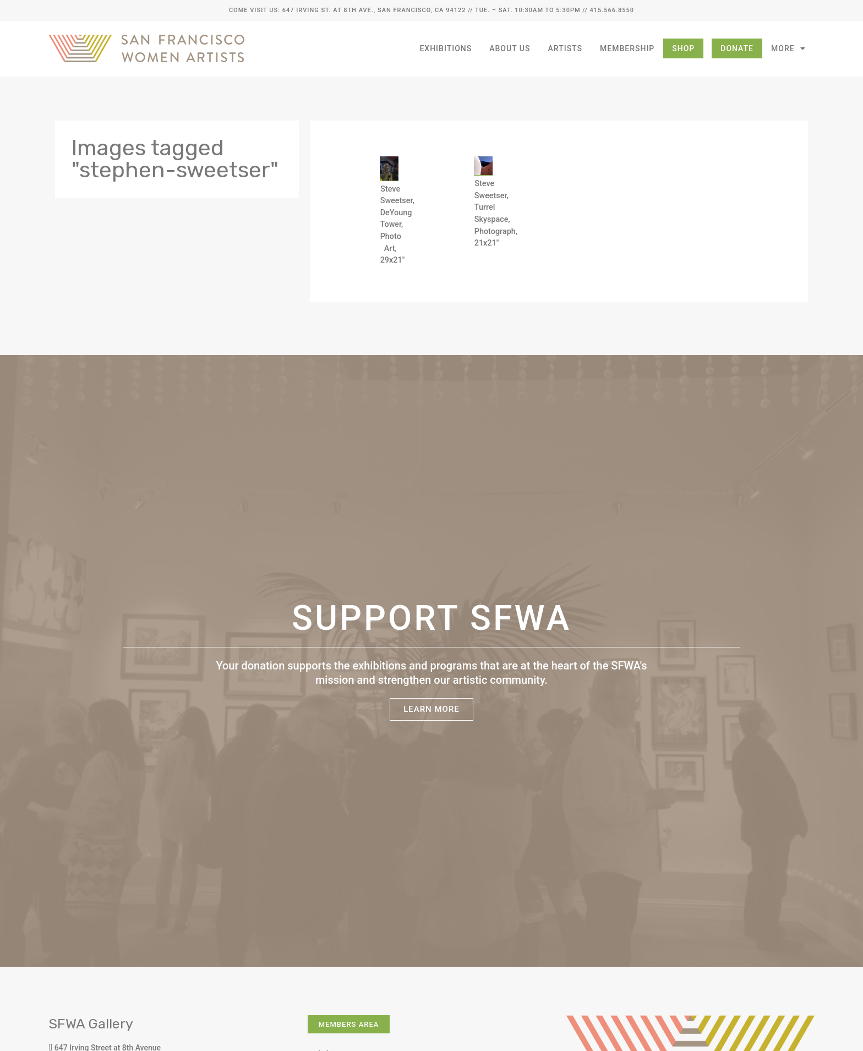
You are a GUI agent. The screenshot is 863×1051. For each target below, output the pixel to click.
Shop (683, 48)
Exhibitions (445, 48)
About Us (509, 48)
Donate (736, 48)
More (788, 48)
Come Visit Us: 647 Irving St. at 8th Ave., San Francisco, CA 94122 (347, 10)
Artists (565, 48)
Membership (627, 48)
